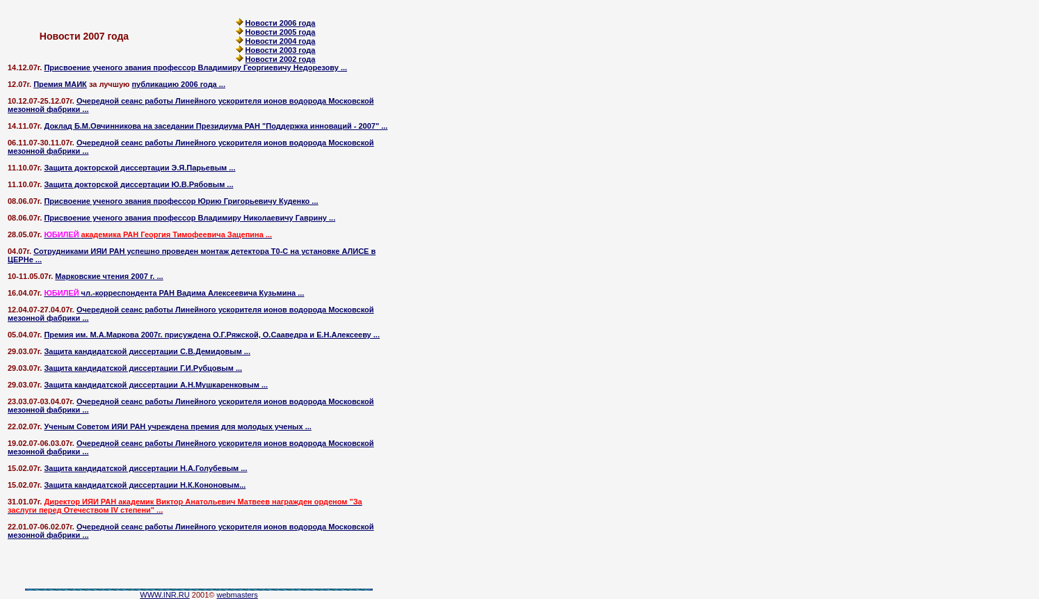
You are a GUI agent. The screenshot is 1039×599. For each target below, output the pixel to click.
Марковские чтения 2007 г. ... (109, 276)
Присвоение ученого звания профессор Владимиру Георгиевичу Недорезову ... (195, 67)
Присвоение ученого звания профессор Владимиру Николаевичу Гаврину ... (189, 218)
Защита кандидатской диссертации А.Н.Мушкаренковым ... (156, 385)
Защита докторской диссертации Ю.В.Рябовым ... (138, 184)
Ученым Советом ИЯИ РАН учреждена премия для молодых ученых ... (177, 426)
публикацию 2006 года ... (178, 84)
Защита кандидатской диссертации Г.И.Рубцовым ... (143, 368)
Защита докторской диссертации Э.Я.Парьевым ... (139, 167)
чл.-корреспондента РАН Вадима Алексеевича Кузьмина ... (174, 293)
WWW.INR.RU (164, 595)
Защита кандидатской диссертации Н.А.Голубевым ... (145, 468)
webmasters (236, 595)
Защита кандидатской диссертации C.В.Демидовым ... (147, 351)
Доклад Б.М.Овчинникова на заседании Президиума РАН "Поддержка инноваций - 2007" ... (215, 126)
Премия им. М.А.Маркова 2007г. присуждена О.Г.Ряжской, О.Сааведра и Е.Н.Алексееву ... (212, 334)
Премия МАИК (60, 84)
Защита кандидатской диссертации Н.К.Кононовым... (144, 485)
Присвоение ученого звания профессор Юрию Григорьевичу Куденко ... (181, 201)
